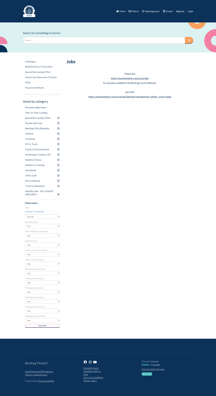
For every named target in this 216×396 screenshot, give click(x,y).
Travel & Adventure (42, 186)
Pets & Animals (42, 180)
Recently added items (35, 107)
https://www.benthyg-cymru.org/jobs (130, 78)
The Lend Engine (46, 381)
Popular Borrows (42, 123)
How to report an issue (153, 369)
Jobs (85, 374)
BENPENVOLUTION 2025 (38, 66)
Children (42, 133)
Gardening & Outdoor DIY (42, 154)
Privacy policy (90, 380)
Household (42, 170)
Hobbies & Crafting (42, 165)
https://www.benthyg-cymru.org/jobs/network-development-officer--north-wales (129, 96)
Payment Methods (34, 87)
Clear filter (42, 325)
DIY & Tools (42, 144)
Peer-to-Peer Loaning (36, 112)
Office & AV (42, 175)
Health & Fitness (42, 159)
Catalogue (30, 61)
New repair (147, 374)
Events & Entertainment (42, 149)
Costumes (42, 138)
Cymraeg (155, 364)
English (145, 364)
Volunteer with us (92, 371)
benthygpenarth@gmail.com (39, 371)
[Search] (189, 40)
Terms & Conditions (93, 377)
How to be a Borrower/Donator (41, 77)
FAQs (28, 82)
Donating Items (91, 368)
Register (180, 11)
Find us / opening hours (36, 374)
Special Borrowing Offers (38, 72)
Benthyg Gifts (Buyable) (42, 128)
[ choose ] (29, 211)
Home (120, 11)
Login (190, 11)
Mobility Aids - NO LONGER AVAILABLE (42, 193)
